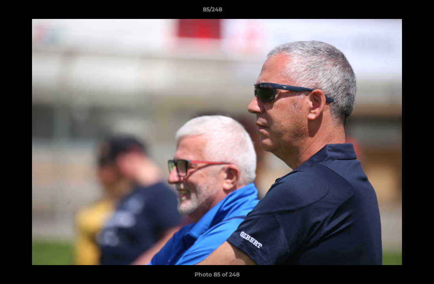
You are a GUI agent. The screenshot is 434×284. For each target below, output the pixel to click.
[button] (401, 11)
